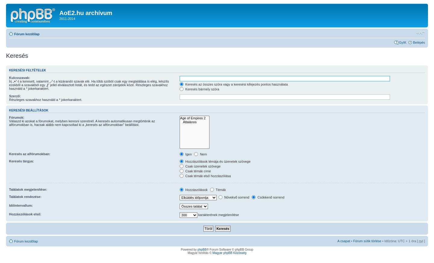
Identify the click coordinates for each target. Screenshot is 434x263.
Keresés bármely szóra (199, 89)
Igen (186, 154)
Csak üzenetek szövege (200, 166)
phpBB (201, 249)
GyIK (402, 42)
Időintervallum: (21, 205)
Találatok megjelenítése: (28, 189)
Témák (218, 190)
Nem (200, 154)
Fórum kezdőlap (26, 34)
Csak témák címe (195, 171)
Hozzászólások (194, 190)
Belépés (419, 42)
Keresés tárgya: (21, 161)
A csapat (344, 241)
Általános (194, 122)
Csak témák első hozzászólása (205, 176)
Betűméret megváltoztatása (420, 33)
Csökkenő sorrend (268, 197)
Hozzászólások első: (25, 214)
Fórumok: (16, 117)
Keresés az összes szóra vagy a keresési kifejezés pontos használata (234, 84)
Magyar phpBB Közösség (229, 253)
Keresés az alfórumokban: (29, 154)
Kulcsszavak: (19, 78)
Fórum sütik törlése (367, 241)
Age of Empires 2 (194, 118)
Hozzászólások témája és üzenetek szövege (215, 161)
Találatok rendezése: (25, 197)
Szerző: (15, 96)
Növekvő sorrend (234, 197)
